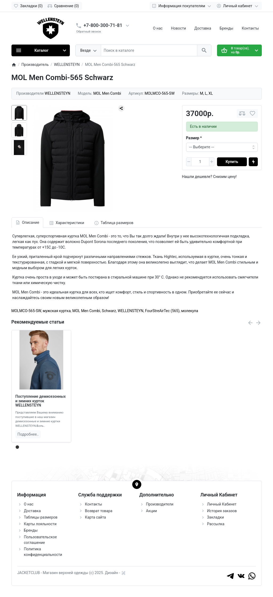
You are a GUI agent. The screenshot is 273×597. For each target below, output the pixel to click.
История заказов (222, 511)
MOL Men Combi (86, 311)
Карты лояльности (40, 524)
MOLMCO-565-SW (26, 311)
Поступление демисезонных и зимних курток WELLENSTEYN (40, 401)
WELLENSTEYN (130, 311)
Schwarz (109, 311)
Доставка (202, 28)
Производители (160, 504)
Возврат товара (99, 511)
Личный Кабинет (222, 504)
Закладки (215, 517)
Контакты (250, 28)
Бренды (227, 28)
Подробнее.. (28, 434)
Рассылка (215, 524)
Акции (151, 511)
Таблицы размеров (41, 517)
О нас (158, 28)
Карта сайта (95, 517)
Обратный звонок (88, 31)
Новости (178, 28)
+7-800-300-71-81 (103, 25)
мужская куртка (57, 311)
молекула (189, 311)
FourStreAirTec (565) (162, 311)
